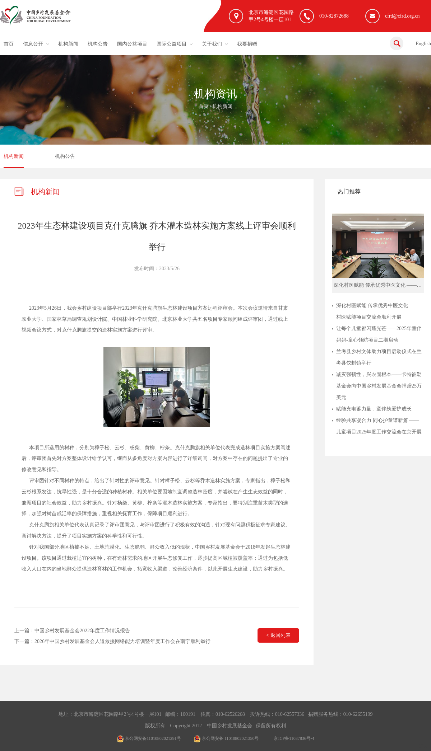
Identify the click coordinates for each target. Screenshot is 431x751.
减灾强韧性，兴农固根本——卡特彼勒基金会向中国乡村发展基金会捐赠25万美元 (379, 386)
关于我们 (212, 44)
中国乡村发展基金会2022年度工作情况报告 (82, 630)
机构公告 (98, 44)
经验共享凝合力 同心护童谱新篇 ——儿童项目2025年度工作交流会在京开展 (379, 426)
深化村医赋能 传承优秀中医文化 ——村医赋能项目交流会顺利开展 (377, 311)
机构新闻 (68, 44)
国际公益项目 (172, 44)
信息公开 (33, 44)
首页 (9, 44)
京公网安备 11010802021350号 (226, 738)
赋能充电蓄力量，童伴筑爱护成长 (374, 409)
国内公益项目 (132, 44)
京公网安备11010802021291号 (149, 738)
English (423, 43)
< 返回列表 (278, 635)
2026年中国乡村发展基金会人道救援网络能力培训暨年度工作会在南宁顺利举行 (122, 641)
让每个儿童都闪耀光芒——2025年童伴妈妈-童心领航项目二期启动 (379, 334)
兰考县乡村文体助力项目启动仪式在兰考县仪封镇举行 (379, 357)
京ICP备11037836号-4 (294, 738)
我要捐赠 (247, 44)
